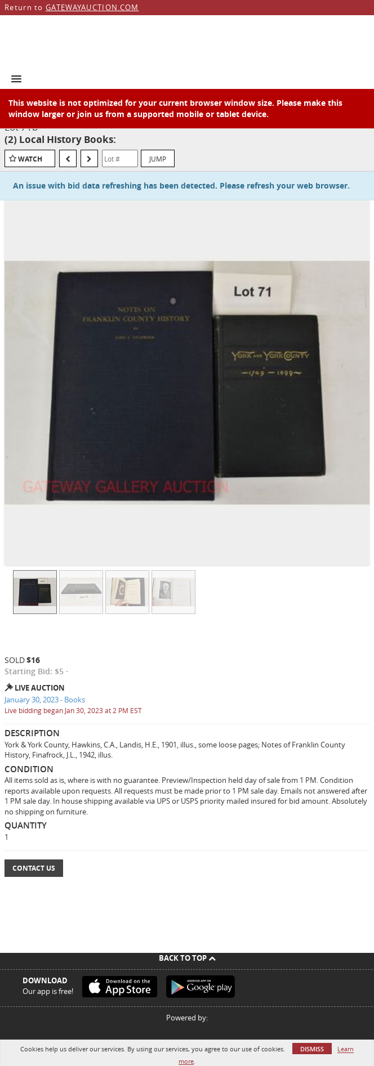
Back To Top (187, 958)
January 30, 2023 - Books (45, 700)
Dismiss (312, 1049)
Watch (30, 159)
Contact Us (33, 868)
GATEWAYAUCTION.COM (92, 7)
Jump (157, 158)
